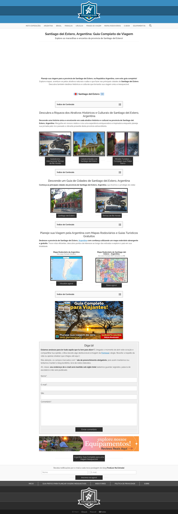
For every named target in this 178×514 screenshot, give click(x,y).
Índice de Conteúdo (89, 104)
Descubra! (55, 144)
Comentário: (46, 402)
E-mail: (44, 384)
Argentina (83, 240)
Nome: (44, 376)
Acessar (66, 269)
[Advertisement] (89, 60)
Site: (42, 393)
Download (111, 271)
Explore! (66, 201)
